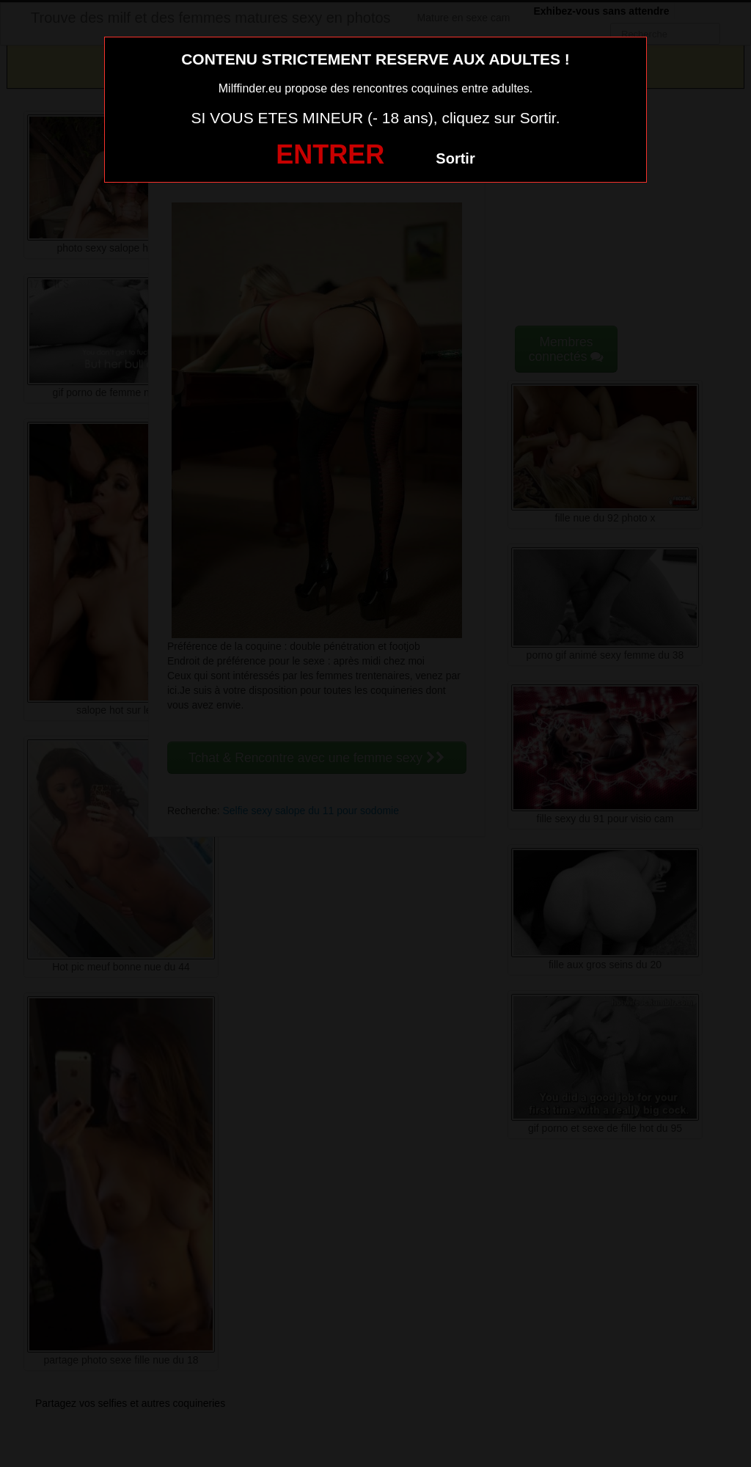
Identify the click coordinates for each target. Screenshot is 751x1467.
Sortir (455, 158)
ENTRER (330, 154)
